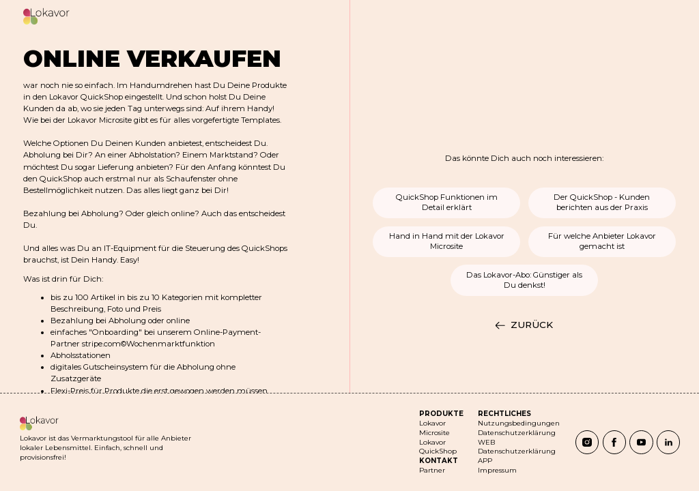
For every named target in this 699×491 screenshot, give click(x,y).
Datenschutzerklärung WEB (517, 437)
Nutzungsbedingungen (519, 423)
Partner (432, 470)
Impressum (497, 470)
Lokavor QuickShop (438, 447)
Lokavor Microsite (434, 428)
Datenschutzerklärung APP (517, 456)
